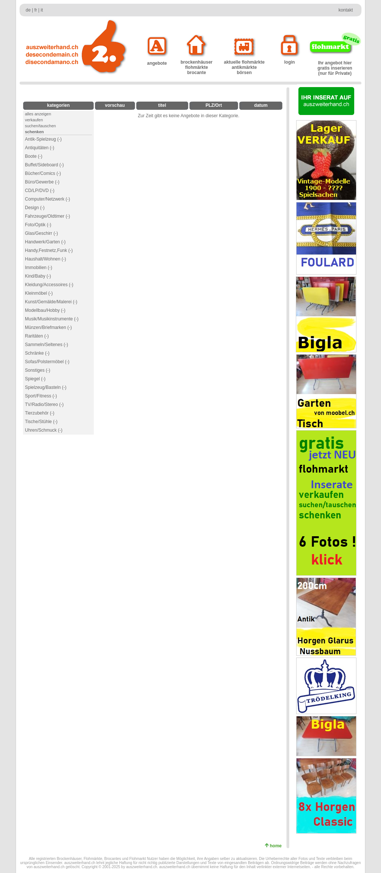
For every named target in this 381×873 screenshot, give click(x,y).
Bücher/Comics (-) (43, 173)
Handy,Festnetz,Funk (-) (49, 250)
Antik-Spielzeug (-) (43, 139)
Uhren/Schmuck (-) (44, 430)
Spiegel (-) (35, 378)
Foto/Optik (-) (38, 224)
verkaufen (34, 120)
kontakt (346, 10)
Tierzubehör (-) (39, 413)
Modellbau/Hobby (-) (45, 310)
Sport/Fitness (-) (41, 396)
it (42, 10)
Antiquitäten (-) (39, 147)
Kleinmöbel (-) (39, 293)
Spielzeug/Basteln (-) (45, 387)
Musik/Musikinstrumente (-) (52, 319)
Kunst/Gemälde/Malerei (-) (51, 301)
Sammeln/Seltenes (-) (46, 344)
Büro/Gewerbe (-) (42, 182)
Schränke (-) (37, 353)
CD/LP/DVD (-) (39, 190)
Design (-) (35, 207)
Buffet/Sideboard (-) (44, 164)
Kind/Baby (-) (38, 276)
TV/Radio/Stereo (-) (44, 404)
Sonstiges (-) (37, 370)
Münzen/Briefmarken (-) (48, 327)
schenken (34, 131)
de (28, 10)
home (277, 845)
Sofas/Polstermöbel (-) (47, 361)
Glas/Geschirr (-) (41, 233)
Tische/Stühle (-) (41, 421)
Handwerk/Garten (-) (45, 241)
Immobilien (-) (38, 267)
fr (35, 10)
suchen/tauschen (40, 126)
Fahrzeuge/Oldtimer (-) (47, 216)
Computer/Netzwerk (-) (47, 199)
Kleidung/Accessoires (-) (49, 284)
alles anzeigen (38, 114)
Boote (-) (33, 156)
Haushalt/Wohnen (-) (45, 259)
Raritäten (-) (37, 336)
